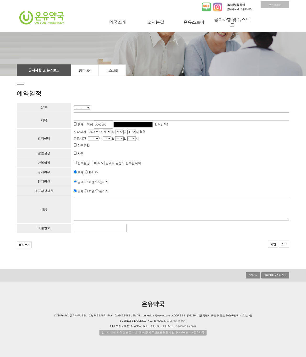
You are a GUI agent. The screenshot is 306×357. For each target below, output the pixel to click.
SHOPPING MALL (275, 275)
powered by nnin (186, 326)
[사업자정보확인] (176, 320)
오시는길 (155, 22)
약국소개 (117, 22)
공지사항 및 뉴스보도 (232, 22)
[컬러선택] (160, 124)
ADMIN (253, 275)
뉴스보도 (112, 70)
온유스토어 (275, 4)
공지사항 (85, 70)
